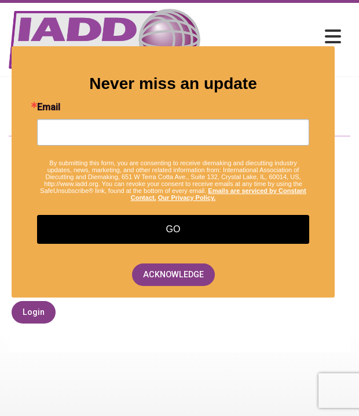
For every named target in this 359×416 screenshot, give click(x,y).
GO (173, 229)
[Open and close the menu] (274, 37)
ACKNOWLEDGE (173, 275)
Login (34, 312)
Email (48, 107)
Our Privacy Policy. (186, 197)
